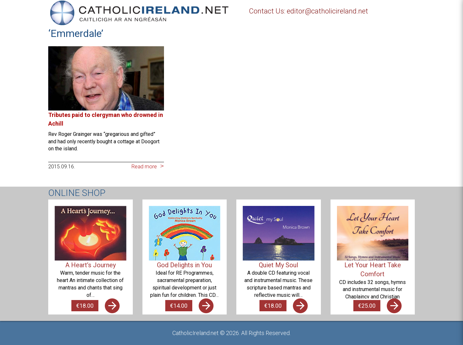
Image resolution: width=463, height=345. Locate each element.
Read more (144, 167)
